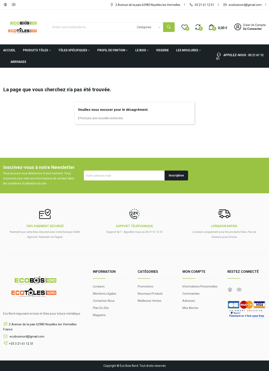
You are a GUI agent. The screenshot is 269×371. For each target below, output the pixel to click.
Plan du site (101, 308)
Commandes (191, 293)
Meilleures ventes (149, 300)
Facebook (5, 5)
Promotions (145, 286)
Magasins (99, 315)
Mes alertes (190, 308)
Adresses (188, 300)
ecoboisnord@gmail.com (242, 5)
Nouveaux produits (150, 293)
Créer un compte (254, 25)
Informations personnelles (200, 286)
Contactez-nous (104, 300)
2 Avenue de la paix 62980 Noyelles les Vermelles (145, 5)
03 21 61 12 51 (201, 5)
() (184, 27)
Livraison (99, 286)
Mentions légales (104, 293)
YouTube (14, 5)
